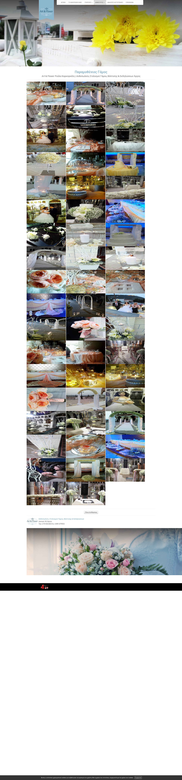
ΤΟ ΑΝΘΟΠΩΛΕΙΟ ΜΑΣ (75, 2)
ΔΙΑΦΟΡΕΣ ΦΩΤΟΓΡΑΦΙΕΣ (115, 2)
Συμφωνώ (138, 777)
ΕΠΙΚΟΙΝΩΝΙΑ (129, 2)
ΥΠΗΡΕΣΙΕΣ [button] (88, 2)
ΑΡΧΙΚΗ (63, 2)
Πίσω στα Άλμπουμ (91, 512)
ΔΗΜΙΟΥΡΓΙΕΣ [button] (100, 2)
